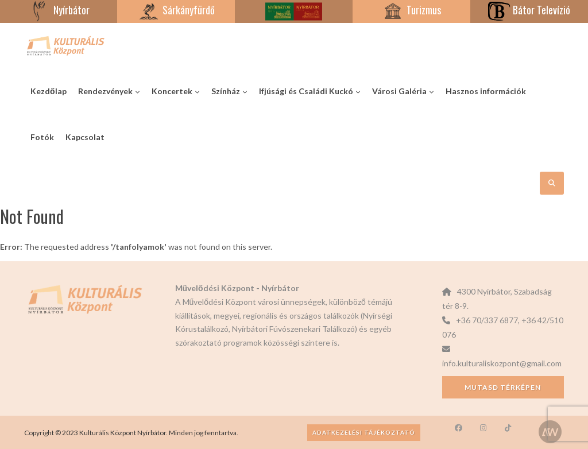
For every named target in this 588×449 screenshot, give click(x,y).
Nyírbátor (59, 9)
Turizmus (411, 9)
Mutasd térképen (503, 387)
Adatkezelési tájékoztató (363, 432)
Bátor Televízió (529, 9)
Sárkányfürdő (176, 9)
